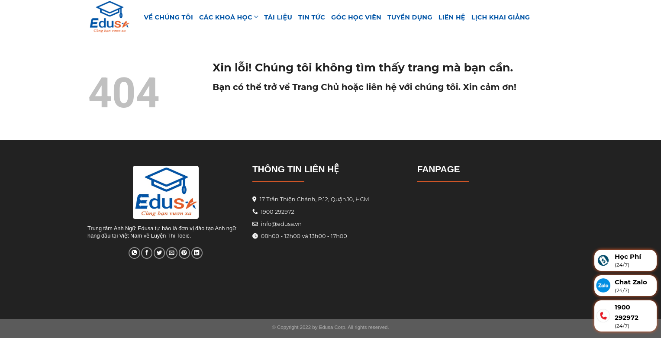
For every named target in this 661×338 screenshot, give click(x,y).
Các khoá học (228, 17)
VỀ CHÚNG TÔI (168, 17)
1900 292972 (273, 212)
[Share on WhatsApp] (134, 253)
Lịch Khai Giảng (500, 17)
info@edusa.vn (280, 224)
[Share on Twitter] (159, 253)
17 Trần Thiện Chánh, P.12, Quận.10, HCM (313, 199)
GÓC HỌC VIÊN (356, 17)
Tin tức (311, 17)
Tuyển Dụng (409, 17)
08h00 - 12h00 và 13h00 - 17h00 (303, 236)
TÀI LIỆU (278, 17)
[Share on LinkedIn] (197, 253)
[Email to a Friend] (171, 253)
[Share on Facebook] (146, 253)
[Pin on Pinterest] (184, 253)
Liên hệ (452, 17)
